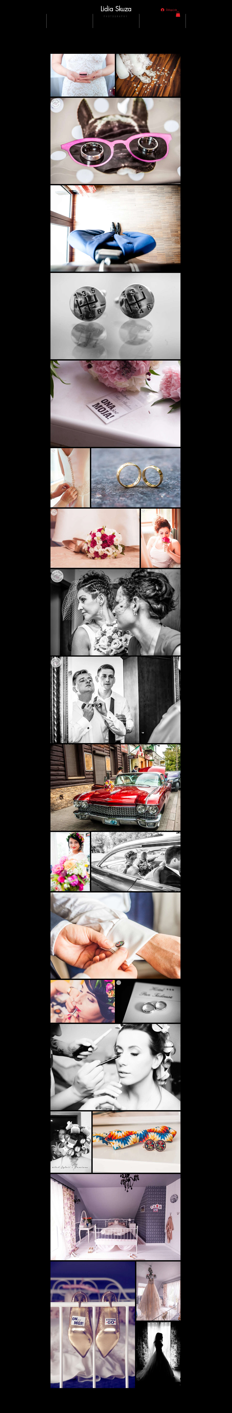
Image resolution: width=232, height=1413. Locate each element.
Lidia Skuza (116, 9)
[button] (178, 14)
